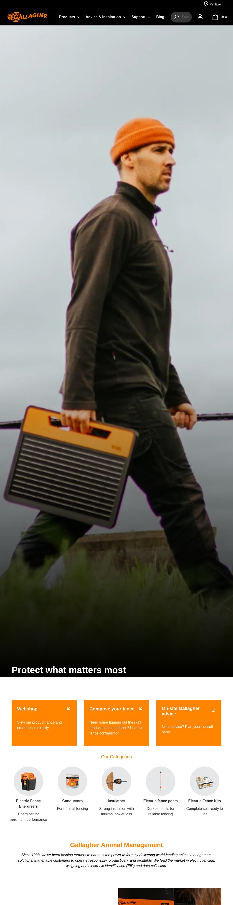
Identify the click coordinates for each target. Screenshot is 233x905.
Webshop (27, 709)
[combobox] (185, 17)
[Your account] (198, 17)
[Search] (176, 17)
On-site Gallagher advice (181, 711)
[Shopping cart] (220, 17)
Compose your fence (111, 709)
